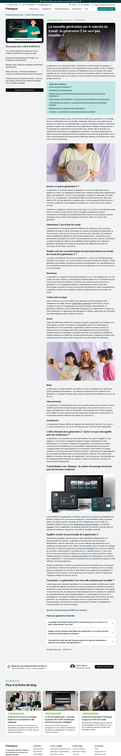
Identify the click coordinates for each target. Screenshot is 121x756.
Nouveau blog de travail (14, 15)
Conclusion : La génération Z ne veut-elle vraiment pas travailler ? (72, 112)
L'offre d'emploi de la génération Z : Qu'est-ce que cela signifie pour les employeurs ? (79, 99)
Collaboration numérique (81, 303)
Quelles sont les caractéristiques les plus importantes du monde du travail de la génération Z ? (77, 95)
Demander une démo (106, 9)
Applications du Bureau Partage (86, 524)
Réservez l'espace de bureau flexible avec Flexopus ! (67, 610)
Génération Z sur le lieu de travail (60, 90)
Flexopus (50, 527)
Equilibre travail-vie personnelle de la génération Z (67, 108)
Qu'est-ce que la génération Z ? (60, 87)
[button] (72, 4)
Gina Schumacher (79, 20)
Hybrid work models (80, 556)
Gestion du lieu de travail (35, 15)
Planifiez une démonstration (24, 39)
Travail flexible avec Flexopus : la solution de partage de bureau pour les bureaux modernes (78, 104)
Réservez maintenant (104, 667)
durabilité (90, 548)
